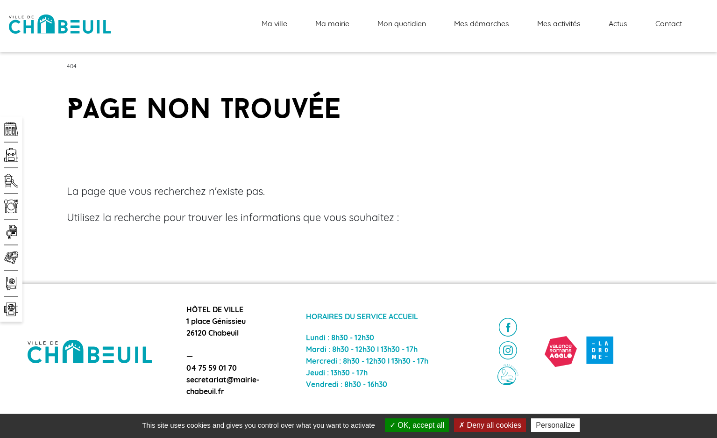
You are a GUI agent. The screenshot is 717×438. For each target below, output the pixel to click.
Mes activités (559, 24)
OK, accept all (417, 425)
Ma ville (274, 24)
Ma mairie (332, 24)
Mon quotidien (401, 24)
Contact (668, 24)
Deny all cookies (490, 425)
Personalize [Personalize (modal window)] (555, 425)
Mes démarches (481, 24)
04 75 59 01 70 (211, 369)
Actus (618, 24)
